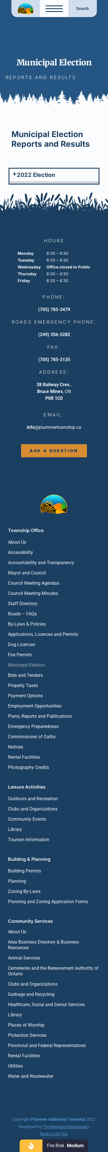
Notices (15, 747)
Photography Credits (28, 767)
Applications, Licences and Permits (43, 634)
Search (82, 8)
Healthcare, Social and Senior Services (46, 1004)
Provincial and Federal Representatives (47, 1045)
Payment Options (25, 695)
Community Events (27, 819)
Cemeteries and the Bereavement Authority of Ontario (53, 971)
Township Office (26, 530)
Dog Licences (21, 644)
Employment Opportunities (35, 706)
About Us (17, 542)
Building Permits (24, 871)
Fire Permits (20, 654)
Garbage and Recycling (31, 994)
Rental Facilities (24, 757)
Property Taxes (23, 685)
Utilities (15, 1066)
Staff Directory (22, 603)
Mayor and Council (27, 573)
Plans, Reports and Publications (40, 716)
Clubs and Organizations (33, 809)
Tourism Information (28, 839)
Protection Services (27, 1035)
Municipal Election (26, 665)
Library (15, 829)
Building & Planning (29, 859)
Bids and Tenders (25, 675)
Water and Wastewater (30, 1076)
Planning (17, 881)
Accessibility (20, 552)
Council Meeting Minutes (33, 593)
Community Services (30, 921)
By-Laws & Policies (27, 624)
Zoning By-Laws (24, 891)
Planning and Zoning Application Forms (48, 901)
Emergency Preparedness (33, 726)
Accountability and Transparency (41, 562)
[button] (54, 176)
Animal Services (24, 958)
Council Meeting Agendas (33, 583)
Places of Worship (26, 1025)
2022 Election (36, 174)
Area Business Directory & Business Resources (43, 944)
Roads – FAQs (22, 614)
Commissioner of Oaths (32, 736)
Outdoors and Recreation (33, 798)
